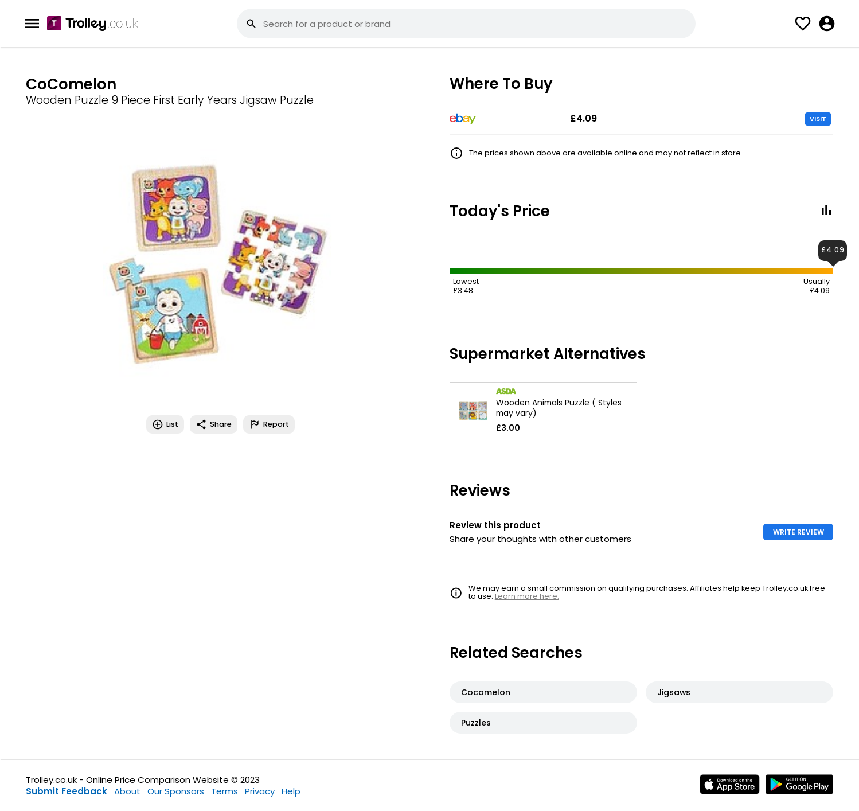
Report (269, 424)
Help (291, 791)
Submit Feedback (66, 791)
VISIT (818, 118)
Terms (224, 791)
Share (214, 424)
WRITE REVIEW (798, 532)
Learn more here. (527, 596)
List (165, 424)
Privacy (260, 791)
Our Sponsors (175, 791)
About (127, 791)
